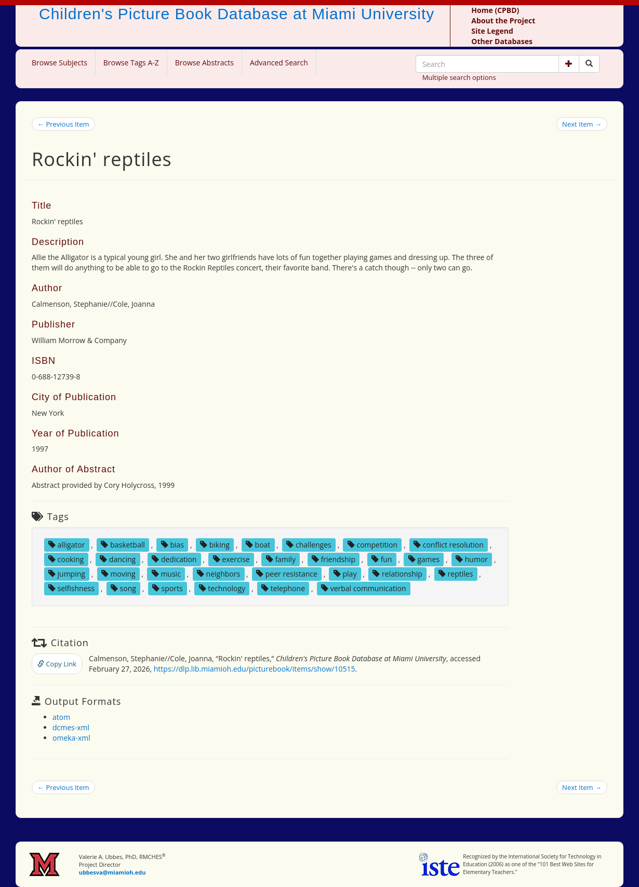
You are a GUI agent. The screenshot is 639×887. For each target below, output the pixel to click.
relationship (397, 574)
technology (222, 588)
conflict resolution (449, 545)
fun (381, 559)
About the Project (503, 20)
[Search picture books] (589, 64)
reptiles (455, 574)
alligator (66, 545)
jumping (66, 574)
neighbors (218, 574)
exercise (231, 559)
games (424, 559)
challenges (308, 545)
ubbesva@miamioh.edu (112, 872)
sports (167, 588)
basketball (122, 545)
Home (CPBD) (495, 10)
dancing (118, 559)
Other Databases (501, 41)
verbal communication (363, 588)
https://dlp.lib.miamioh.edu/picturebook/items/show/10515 (254, 669)
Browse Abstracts (204, 62)
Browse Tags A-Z (131, 62)
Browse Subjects (59, 62)
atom (61, 717)
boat (258, 545)
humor (472, 559)
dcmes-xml (70, 727)
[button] (568, 64)
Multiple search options (459, 77)
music (166, 574)
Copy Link (56, 663)
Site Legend (492, 31)
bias (172, 545)
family (281, 559)
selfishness (71, 588)
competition (372, 545)
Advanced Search (279, 62)
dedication (174, 559)
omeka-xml (71, 738)
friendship (333, 559)
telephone (283, 588)
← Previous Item (63, 124)
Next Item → (582, 124)
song (123, 588)
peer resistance (286, 574)
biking (215, 545)
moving (118, 574)
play (345, 574)
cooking (66, 559)
